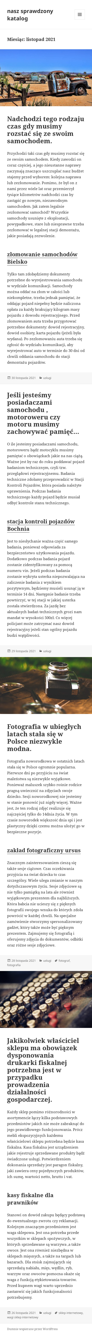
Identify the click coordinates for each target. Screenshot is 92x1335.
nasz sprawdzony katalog (30, 14)
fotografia (14, 965)
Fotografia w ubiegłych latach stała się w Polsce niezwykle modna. (44, 737)
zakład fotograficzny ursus (44, 850)
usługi (47, 378)
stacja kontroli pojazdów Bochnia (41, 525)
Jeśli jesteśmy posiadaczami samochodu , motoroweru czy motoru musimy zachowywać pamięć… (43, 413)
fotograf (64, 961)
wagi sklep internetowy (22, 1317)
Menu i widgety (80, 19)
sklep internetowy (71, 1313)
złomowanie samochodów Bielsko (42, 257)
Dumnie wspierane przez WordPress (32, 1329)
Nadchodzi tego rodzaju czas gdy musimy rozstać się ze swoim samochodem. (45, 129)
